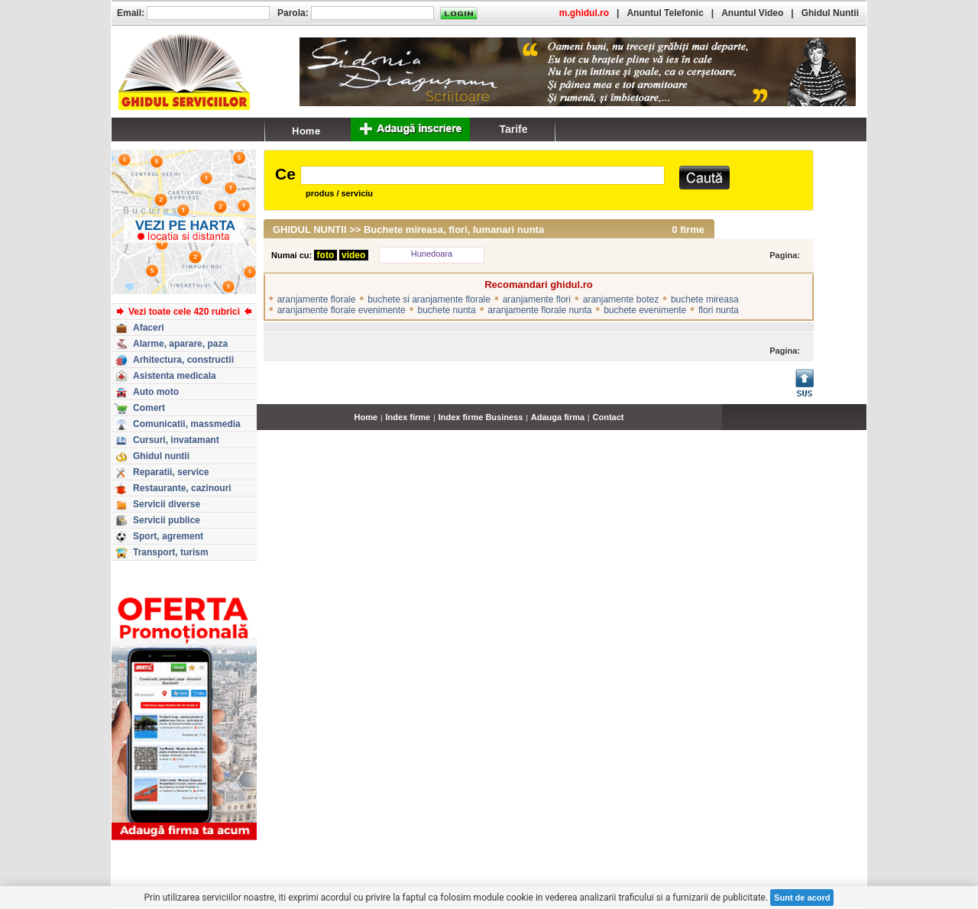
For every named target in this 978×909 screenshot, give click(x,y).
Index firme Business (481, 417)
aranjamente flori (537, 299)
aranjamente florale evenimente (341, 310)
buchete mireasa (705, 299)
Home (366, 417)
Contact (608, 417)
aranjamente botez (621, 299)
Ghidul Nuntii (830, 13)
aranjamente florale (316, 299)
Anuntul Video (752, 13)
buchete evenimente (645, 310)
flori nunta (718, 310)
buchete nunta (447, 310)
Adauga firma (558, 417)
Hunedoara (431, 253)
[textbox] (482, 175)
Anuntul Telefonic (665, 13)
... (863, 425)
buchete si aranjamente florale (429, 299)
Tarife (513, 129)
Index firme (408, 417)
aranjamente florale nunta (539, 310)
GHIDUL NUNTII (310, 229)
